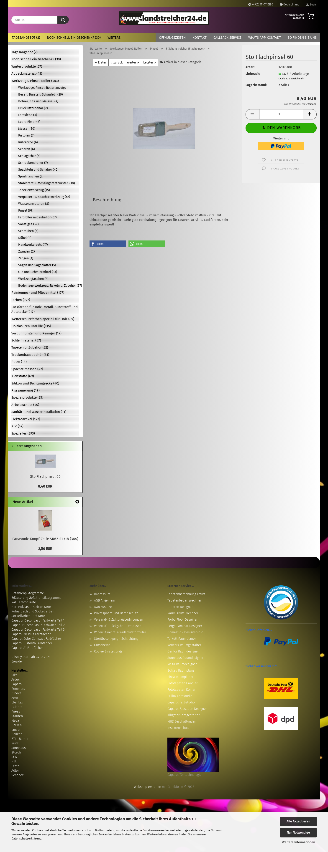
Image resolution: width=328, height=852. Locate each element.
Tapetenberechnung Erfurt (186, 594)
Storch (16, 752)
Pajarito (17, 707)
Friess (15, 711)
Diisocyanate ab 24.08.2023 (31, 657)
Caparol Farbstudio (181, 702)
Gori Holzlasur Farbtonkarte (31, 607)
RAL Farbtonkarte (23, 602)
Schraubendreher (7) (33, 163)
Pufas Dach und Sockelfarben (32, 611)
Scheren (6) (26, 149)
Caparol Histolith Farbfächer (31, 643)
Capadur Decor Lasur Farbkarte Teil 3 (38, 630)
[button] (252, 114)
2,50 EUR (45, 548)
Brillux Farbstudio (179, 696)
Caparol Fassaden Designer (187, 709)
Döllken (16, 734)
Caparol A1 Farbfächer (27, 648)
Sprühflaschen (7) (31, 176)
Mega (15, 721)
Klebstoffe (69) (22, 376)
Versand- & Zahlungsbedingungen (118, 620)
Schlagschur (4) (29, 156)
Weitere (114, 37)
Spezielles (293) (23, 433)
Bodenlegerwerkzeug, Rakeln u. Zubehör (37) (48, 286)
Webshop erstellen (147, 787)
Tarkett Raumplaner (181, 639)
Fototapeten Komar (181, 690)
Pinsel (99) (25, 210)
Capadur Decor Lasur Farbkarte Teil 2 (38, 625)
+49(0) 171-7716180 (260, 4)
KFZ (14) (17, 426)
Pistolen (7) (26, 135)
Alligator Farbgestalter (183, 715)
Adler (15, 771)
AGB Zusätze (103, 607)
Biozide (16, 661)
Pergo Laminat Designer (184, 626)
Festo (15, 766)
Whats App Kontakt (264, 37)
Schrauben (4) (28, 231)
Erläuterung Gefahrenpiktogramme (36, 598)
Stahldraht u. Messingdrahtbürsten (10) (46, 183)
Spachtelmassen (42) (27, 369)
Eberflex (17, 702)
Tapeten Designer (180, 607)
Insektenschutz (178, 728)
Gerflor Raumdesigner (183, 651)
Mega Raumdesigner (182, 664)
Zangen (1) (25, 258)
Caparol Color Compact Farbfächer (36, 639)
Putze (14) (19, 362)
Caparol (17, 684)
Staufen (17, 716)
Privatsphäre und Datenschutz (116, 613)
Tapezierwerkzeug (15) (34, 190)
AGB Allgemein (104, 600)
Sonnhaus (18, 748)
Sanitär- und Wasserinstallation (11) (38, 412)
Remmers (18, 689)
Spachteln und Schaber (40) (38, 170)
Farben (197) (20, 300)
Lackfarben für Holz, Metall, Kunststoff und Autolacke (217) (44, 309)
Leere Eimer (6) (29, 122)
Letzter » (149, 62)
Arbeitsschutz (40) (25, 405)
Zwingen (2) (26, 251)
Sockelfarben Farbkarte (28, 616)
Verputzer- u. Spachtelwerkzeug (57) (44, 197)
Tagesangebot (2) (26, 37)
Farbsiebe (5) (27, 115)
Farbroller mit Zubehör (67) (37, 217)
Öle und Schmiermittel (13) (37, 272)
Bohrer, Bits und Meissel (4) (38, 101)
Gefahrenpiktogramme (27, 593)
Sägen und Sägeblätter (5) (37, 265)
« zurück (117, 62)
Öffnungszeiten (172, 37)
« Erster (100, 62)
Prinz (14, 743)
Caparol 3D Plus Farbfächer (31, 634)
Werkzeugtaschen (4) (33, 279)
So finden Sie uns (302, 37)
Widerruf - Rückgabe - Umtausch (117, 626)
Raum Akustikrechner (182, 613)
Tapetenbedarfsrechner (184, 600)
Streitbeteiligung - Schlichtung (116, 639)
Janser (15, 730)
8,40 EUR (45, 486)
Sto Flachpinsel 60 (45, 476)
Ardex (15, 680)
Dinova (16, 693)
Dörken (16, 725)
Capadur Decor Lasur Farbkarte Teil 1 (37, 620)
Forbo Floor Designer (182, 620)
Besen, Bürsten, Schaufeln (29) (40, 94)
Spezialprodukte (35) (27, 397)
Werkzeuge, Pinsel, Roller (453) (35, 81)
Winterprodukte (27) (26, 66)
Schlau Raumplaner (181, 670)
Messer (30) (26, 129)
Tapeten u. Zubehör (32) (29, 347)
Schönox (17, 775)
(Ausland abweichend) (291, 78)
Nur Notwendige (298, 832)
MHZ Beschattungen (181, 721)
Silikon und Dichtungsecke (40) (35, 383)
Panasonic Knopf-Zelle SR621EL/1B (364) (45, 539)
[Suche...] (63, 20)
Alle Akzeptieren (298, 821)
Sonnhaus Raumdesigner (185, 658)
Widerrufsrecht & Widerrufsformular (120, 632)
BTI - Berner (19, 739)
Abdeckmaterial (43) (26, 73)
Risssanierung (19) (25, 390)
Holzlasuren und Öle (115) (31, 326)
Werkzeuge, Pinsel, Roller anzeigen (43, 88)
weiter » (133, 62)
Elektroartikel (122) (25, 419)
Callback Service (227, 37)
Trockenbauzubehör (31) (30, 355)
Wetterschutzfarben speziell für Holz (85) (42, 319)
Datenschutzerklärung (26, 838)
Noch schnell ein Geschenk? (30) (74, 37)
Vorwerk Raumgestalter (184, 645)
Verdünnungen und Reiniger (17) (36, 333)
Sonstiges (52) (28, 224)
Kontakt (199, 37)
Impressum (102, 594)
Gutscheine (102, 645)
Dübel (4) (24, 238)
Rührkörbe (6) (28, 142)
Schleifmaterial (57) (26, 340)
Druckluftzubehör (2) (33, 108)
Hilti (14, 762)
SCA (14, 757)
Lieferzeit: (253, 74)
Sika (14, 675)
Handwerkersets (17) (33, 245)
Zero (14, 698)
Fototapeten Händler (182, 683)
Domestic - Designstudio (185, 632)
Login (311, 4)
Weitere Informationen (298, 842)
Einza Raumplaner (180, 677)
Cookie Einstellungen (109, 651)
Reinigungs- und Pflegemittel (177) (37, 293)
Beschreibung (107, 199)
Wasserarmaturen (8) (33, 204)
